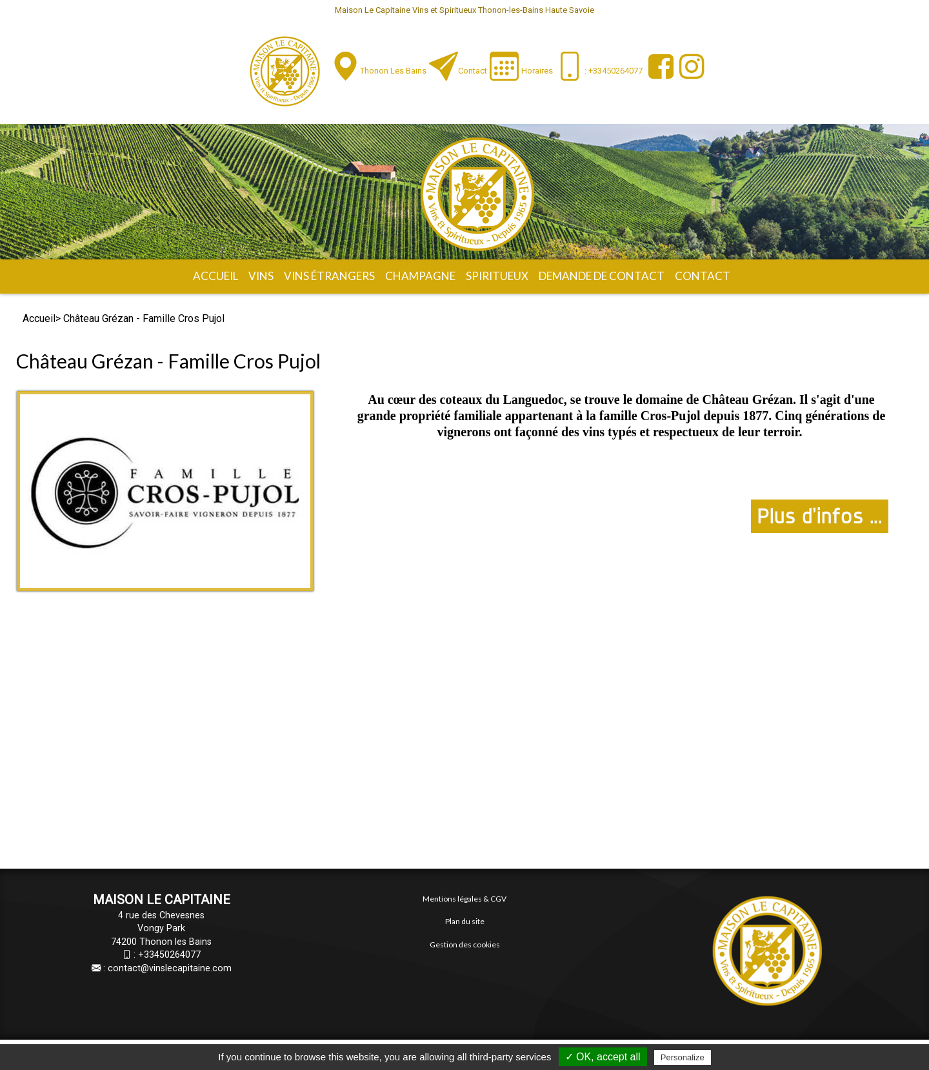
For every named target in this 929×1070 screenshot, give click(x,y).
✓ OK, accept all (603, 1056)
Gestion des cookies (465, 944)
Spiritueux (497, 276)
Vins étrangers (329, 276)
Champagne (420, 276)
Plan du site (464, 921)
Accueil (215, 276)
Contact (472, 71)
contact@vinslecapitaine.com (170, 968)
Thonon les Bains (393, 71)
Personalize (682, 1057)
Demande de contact (601, 276)
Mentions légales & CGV (464, 898)
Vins (261, 276)
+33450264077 (169, 954)
